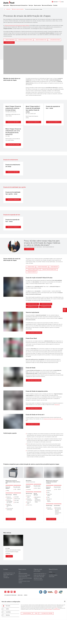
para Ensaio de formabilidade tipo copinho (14, 199)
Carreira (20, 582)
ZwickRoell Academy (53, 575)
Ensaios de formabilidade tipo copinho (14, 187)
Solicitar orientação (10, 42)
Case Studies (51, 576)
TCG (19, 572)
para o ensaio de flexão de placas (34, 408)
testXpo (50, 572)
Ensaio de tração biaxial (42, 266)
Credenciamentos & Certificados (25, 578)
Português (55, 1)
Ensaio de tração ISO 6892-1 (39, 575)
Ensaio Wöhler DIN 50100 (39, 576)
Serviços (31, 5)
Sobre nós (21, 579)
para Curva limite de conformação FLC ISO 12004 (14, 144)
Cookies (25, 595)
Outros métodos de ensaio (55, 39)
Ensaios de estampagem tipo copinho (25, 39)
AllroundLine (57, 404)
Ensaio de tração (31, 266)
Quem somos (37, 5)
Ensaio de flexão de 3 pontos (33, 269)
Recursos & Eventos (47, 5)
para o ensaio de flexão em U (33, 424)
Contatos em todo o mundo (24, 581)
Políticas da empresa (23, 573)
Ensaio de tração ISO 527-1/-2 (40, 573)
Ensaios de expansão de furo (41, 39)
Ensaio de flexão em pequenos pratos (49, 269)
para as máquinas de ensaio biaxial (34, 332)
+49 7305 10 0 (6, 577)
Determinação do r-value (33, 306)
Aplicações (6, 5)
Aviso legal (20, 595)
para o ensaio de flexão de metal (34, 380)
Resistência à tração (38, 578)
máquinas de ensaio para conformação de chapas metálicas (17, 25)
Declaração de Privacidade (10, 595)
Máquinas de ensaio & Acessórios (19, 5)
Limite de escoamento (38, 579)
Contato (55, 5)
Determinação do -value (45, 306)
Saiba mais (10, 556)
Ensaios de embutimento (10, 39)
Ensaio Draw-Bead (54, 266)
